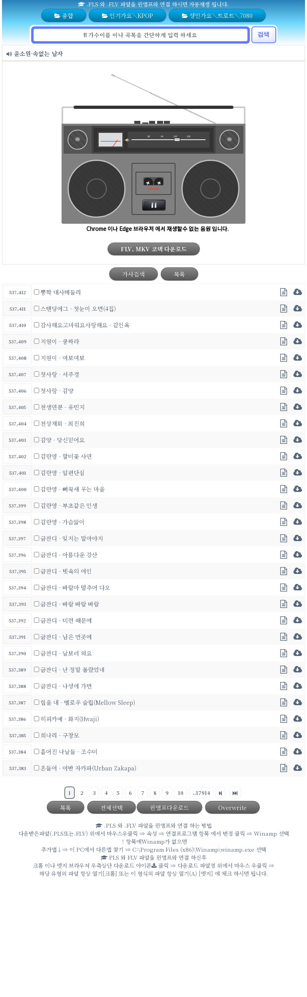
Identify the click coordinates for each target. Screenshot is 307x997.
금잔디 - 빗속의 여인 (66, 571)
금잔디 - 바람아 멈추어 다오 (75, 587)
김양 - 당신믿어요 (62, 439)
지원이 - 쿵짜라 (59, 341)
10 (180, 792)
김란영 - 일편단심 (62, 472)
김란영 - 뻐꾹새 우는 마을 (72, 489)
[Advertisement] (153, 939)
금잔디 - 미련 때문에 (66, 620)
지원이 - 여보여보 (62, 357)
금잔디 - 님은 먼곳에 (66, 636)
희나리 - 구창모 (59, 735)
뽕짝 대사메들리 (60, 292)
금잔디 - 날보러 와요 (66, 653)
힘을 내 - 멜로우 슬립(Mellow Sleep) (87, 702)
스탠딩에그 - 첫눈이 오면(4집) (78, 308)
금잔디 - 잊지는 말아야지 (71, 538)
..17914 (201, 792)
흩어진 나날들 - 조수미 (69, 751)
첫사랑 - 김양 (57, 390)
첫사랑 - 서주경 (59, 374)
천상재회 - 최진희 (62, 423)
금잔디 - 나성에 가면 (66, 686)
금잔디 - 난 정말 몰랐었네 (72, 669)
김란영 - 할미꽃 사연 (66, 456)
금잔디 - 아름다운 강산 (69, 554)
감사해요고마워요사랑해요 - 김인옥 (85, 325)
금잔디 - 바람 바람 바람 (69, 604)
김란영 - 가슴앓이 (62, 522)
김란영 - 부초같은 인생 (69, 505)
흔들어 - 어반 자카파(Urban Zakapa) (88, 768)
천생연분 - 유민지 (62, 407)
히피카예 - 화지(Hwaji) (69, 718)
